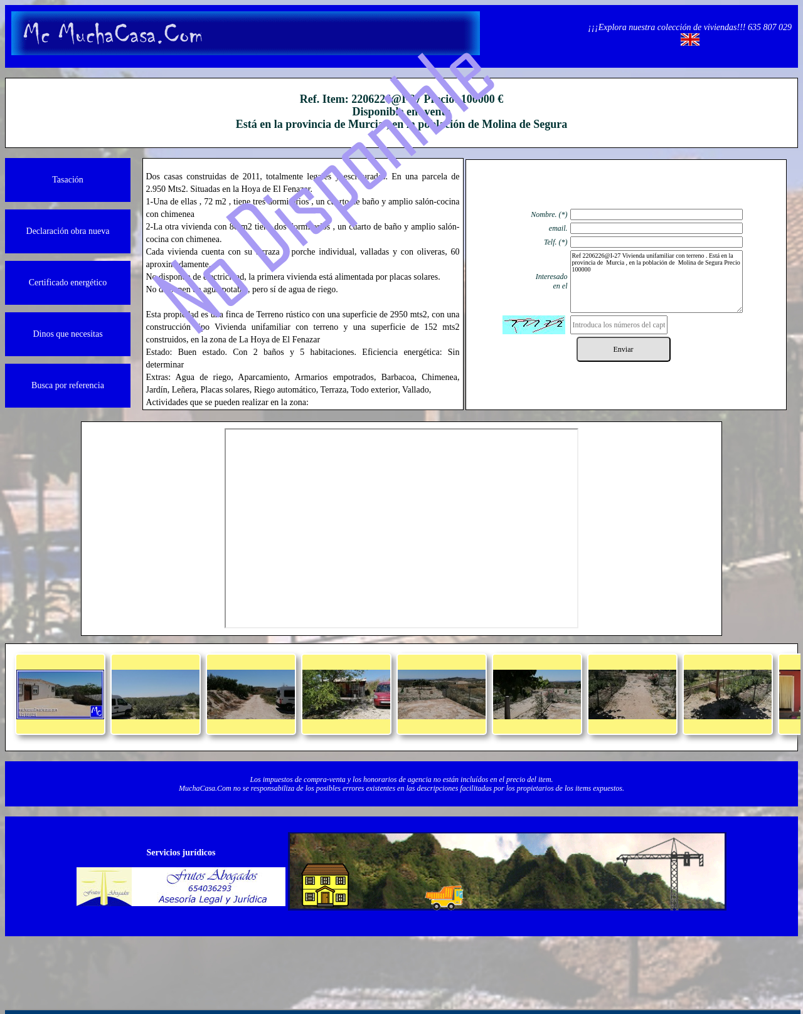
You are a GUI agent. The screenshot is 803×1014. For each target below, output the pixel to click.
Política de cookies (544, 964)
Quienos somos (264, 964)
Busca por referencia (67, 385)
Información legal (170, 964)
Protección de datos (451, 964)
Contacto (358, 964)
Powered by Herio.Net (638, 964)
